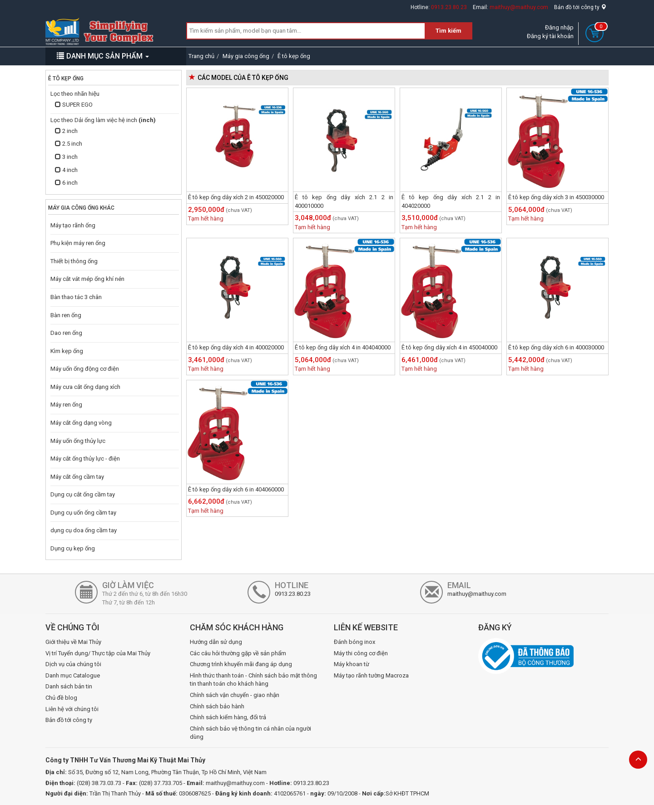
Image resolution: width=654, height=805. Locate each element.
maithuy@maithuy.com (519, 7)
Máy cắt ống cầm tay (77, 476)
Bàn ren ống (65, 315)
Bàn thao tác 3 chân (76, 297)
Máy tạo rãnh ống (72, 225)
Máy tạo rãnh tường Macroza (371, 675)
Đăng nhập (559, 27)
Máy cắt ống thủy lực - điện (85, 458)
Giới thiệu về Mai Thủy (73, 641)
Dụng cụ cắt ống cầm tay (82, 494)
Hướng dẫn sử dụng (216, 641)
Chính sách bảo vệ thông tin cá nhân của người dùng (250, 733)
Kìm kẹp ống (66, 351)
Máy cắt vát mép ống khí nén (87, 278)
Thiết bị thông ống (74, 261)
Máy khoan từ (351, 664)
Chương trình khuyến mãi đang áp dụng (241, 664)
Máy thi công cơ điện (361, 653)
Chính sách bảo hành (217, 706)
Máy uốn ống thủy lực (77, 440)
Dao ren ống (66, 332)
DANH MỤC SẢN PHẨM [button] (103, 56)
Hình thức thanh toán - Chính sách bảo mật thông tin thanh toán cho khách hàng (253, 679)
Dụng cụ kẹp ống (72, 548)
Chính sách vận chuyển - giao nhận (234, 695)
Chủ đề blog (61, 697)
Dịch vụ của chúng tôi (73, 664)
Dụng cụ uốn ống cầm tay (83, 512)
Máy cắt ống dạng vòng (81, 422)
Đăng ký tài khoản (550, 36)
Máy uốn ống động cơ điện (84, 368)
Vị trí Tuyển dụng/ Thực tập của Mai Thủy (97, 653)
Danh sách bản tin (68, 686)
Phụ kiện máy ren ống (77, 243)
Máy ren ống (66, 404)
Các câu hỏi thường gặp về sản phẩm (238, 653)
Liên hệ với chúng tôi (72, 709)
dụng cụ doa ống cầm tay (83, 530)
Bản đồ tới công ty (580, 7)
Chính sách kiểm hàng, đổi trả (228, 717)
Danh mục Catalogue (72, 675)
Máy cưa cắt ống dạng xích (85, 386)
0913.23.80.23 (449, 7)
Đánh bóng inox (354, 641)
